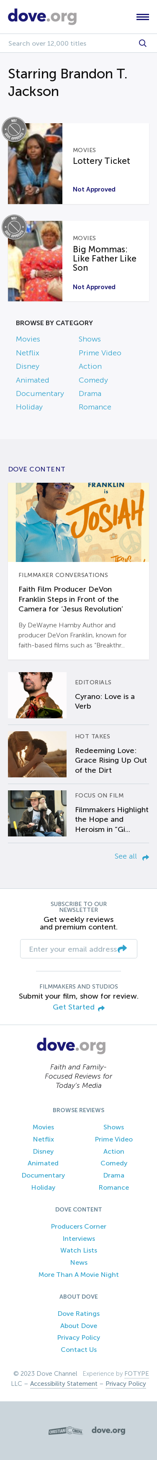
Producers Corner (78, 1226)
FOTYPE (136, 1373)
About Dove (78, 1325)
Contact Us (79, 1349)
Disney (27, 366)
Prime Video (100, 353)
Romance (95, 407)
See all (132, 856)
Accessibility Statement (64, 1383)
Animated (32, 380)
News (79, 1262)
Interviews (78, 1238)
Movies (28, 339)
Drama (90, 393)
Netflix (27, 353)
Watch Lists (78, 1250)
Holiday (29, 407)
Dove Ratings (78, 1313)
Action (90, 366)
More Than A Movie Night (79, 1274)
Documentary (40, 393)
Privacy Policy (78, 1337)
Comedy (93, 380)
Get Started (79, 1007)
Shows (90, 339)
